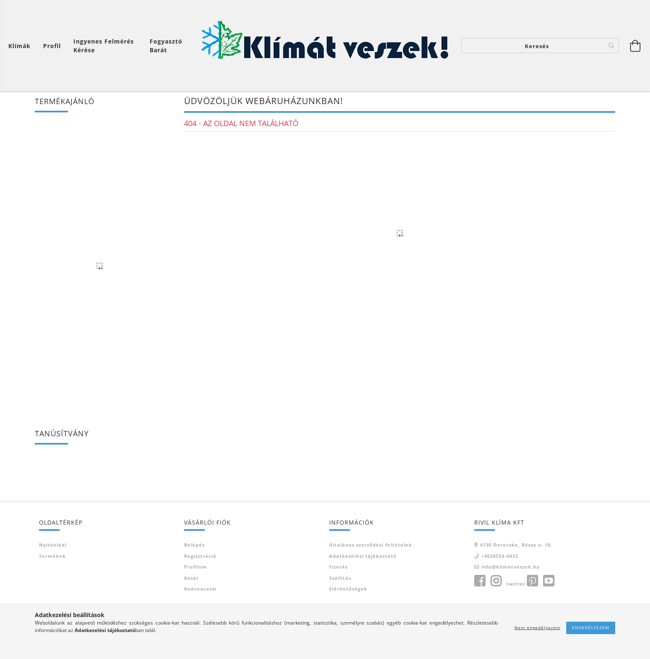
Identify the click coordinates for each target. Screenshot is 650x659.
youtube (548, 582)
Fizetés (338, 568)
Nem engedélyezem (537, 627)
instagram (495, 582)
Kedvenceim (200, 590)
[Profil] (52, 45)
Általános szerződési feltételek (370, 546)
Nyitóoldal (53, 546)
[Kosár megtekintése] (21, 45)
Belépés (194, 546)
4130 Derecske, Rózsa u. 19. (516, 546)
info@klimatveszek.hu (510, 568)
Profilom (195, 568)
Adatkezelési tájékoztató (363, 557)
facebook (479, 582)
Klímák (19, 46)
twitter (516, 585)
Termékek (52, 557)
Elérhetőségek (348, 590)
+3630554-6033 (499, 557)
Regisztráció (200, 557)
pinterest (532, 582)
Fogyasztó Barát (166, 45)
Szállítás (340, 579)
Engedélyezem (590, 627)
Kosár (191, 579)
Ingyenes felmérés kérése (103, 45)
